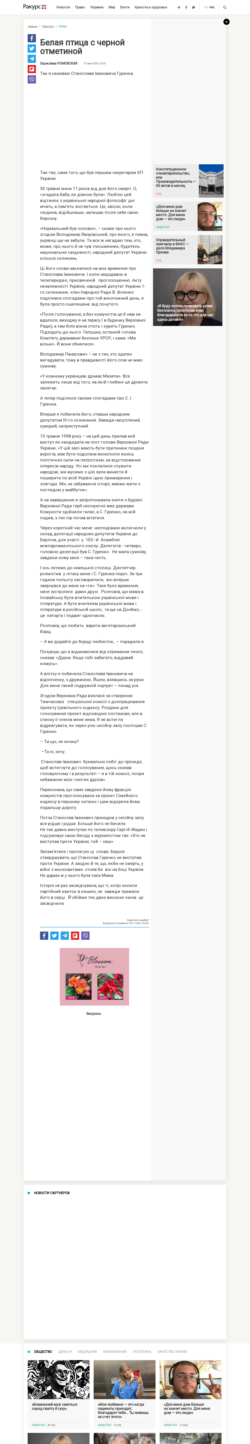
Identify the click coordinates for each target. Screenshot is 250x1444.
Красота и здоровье (151, 7)
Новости (63, 7)
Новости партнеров (52, 1193)
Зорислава (58, 63)
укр (206, 7)
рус (212, 7)
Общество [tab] (43, 1351)
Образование (115, 1351)
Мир (111, 7)
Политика (142, 1351)
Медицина (87, 1351)
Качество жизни (172, 1351)
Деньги (65, 1351)
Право (80, 7)
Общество (48, 26)
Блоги (125, 7)
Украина (96, 7)
